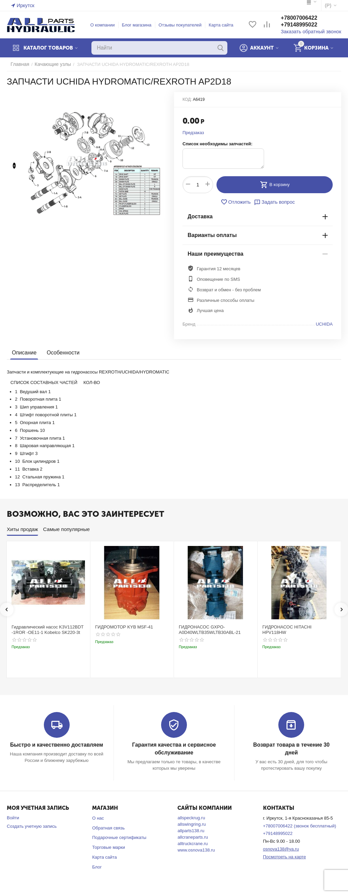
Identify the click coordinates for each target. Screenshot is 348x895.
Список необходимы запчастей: (217, 143)
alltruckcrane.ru (192, 842)
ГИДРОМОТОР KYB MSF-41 (124, 626)
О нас (98, 817)
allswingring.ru (191, 823)
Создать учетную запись (32, 825)
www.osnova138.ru (196, 849)
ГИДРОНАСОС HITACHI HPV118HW (287, 629)
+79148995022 (305, 25)
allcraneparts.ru (192, 836)
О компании (105, 25)
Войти (13, 817)
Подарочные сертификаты (119, 837)
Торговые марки (108, 846)
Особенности (61, 352)
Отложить (237, 202)
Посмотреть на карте (284, 856)
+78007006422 (305, 18)
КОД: (187, 99)
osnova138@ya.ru (281, 848)
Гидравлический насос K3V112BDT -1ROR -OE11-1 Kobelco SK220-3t (48, 629)
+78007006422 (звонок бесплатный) (299, 825)
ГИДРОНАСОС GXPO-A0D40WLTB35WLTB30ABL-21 (210, 629)
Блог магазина (140, 25)
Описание (23, 352)
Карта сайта (224, 25)
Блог (97, 866)
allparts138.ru (190, 830)
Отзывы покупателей (183, 25)
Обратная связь (108, 827)
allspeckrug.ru (191, 817)
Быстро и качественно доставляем (56, 745)
